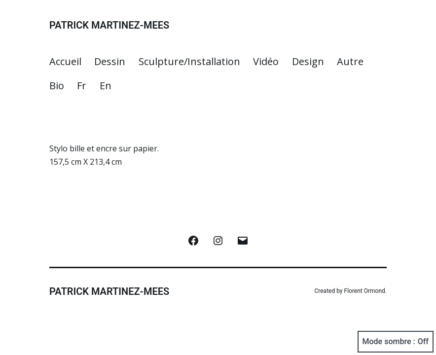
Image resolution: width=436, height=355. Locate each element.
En (105, 85)
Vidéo (266, 61)
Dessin (109, 61)
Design (308, 61)
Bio (56, 85)
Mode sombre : (396, 342)
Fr (81, 85)
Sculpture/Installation (189, 61)
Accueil (65, 61)
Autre (350, 61)
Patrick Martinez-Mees (109, 25)
